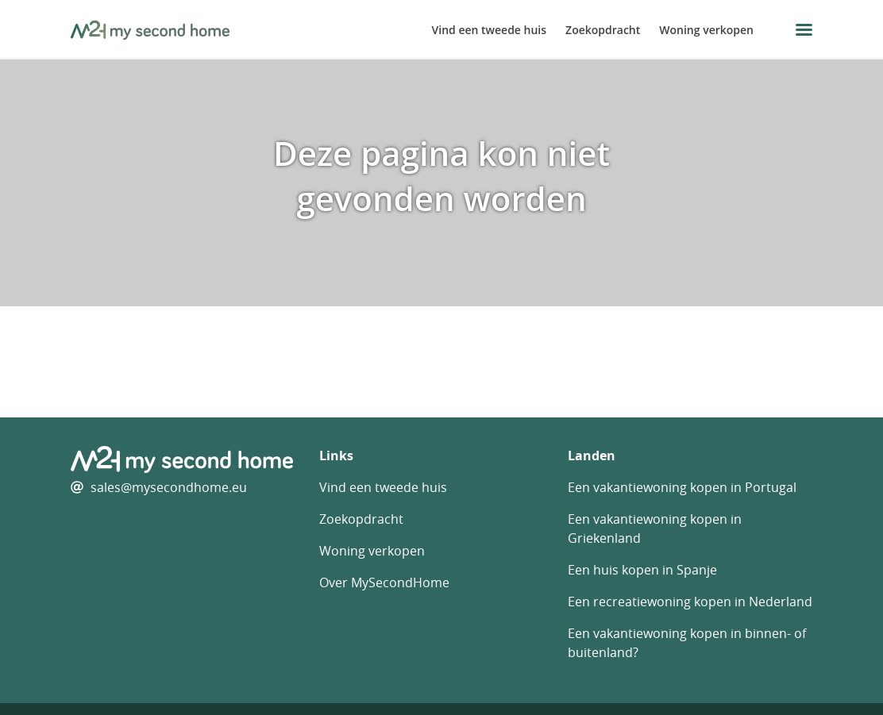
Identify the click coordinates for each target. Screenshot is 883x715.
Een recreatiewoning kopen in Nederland (690, 601)
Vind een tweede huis (489, 29)
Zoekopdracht (602, 29)
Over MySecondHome (384, 582)
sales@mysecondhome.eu (169, 487)
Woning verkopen (706, 29)
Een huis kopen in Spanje (642, 570)
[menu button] (804, 30)
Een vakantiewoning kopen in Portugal (682, 487)
